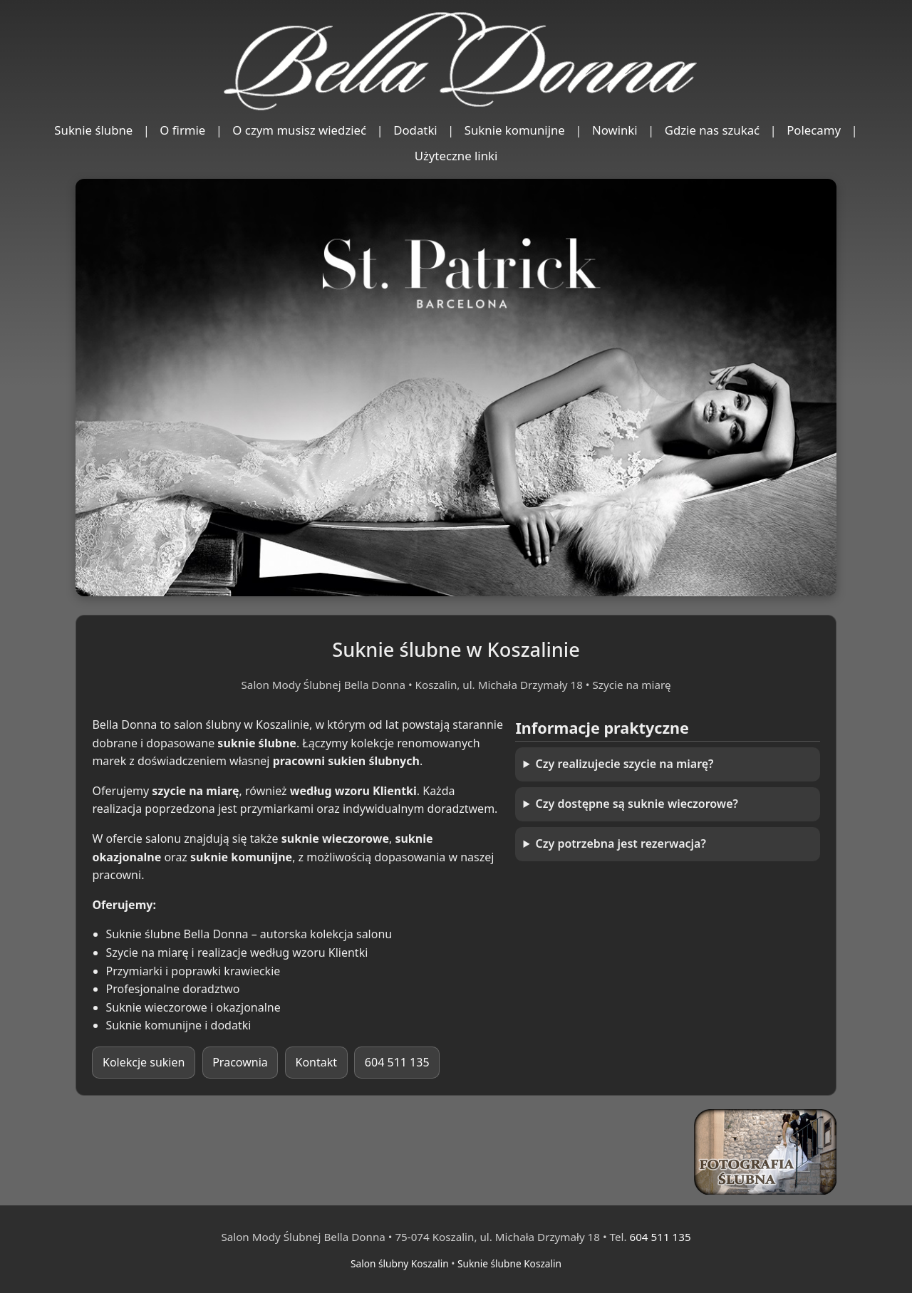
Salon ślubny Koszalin (400, 1263)
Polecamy (814, 130)
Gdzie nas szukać (712, 130)
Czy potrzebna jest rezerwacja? (621, 843)
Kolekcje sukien (144, 1062)
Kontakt (317, 1062)
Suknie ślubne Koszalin (509, 1263)
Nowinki (615, 130)
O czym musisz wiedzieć (299, 130)
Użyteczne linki (456, 155)
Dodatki (415, 130)
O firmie (182, 130)
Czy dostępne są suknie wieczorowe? (637, 803)
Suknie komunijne (515, 130)
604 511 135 (397, 1062)
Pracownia (240, 1062)
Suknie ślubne (93, 130)
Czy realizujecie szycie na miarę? (625, 764)
